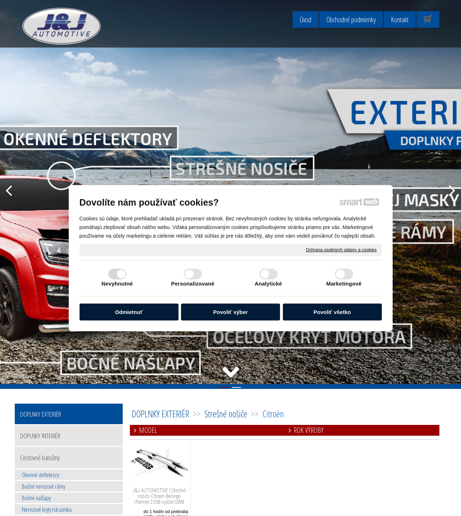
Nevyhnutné (117, 284)
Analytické (268, 284)
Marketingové (344, 284)
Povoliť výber (230, 312)
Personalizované (192, 284)
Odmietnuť (129, 312)
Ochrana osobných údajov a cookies (341, 249)
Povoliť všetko (332, 312)
